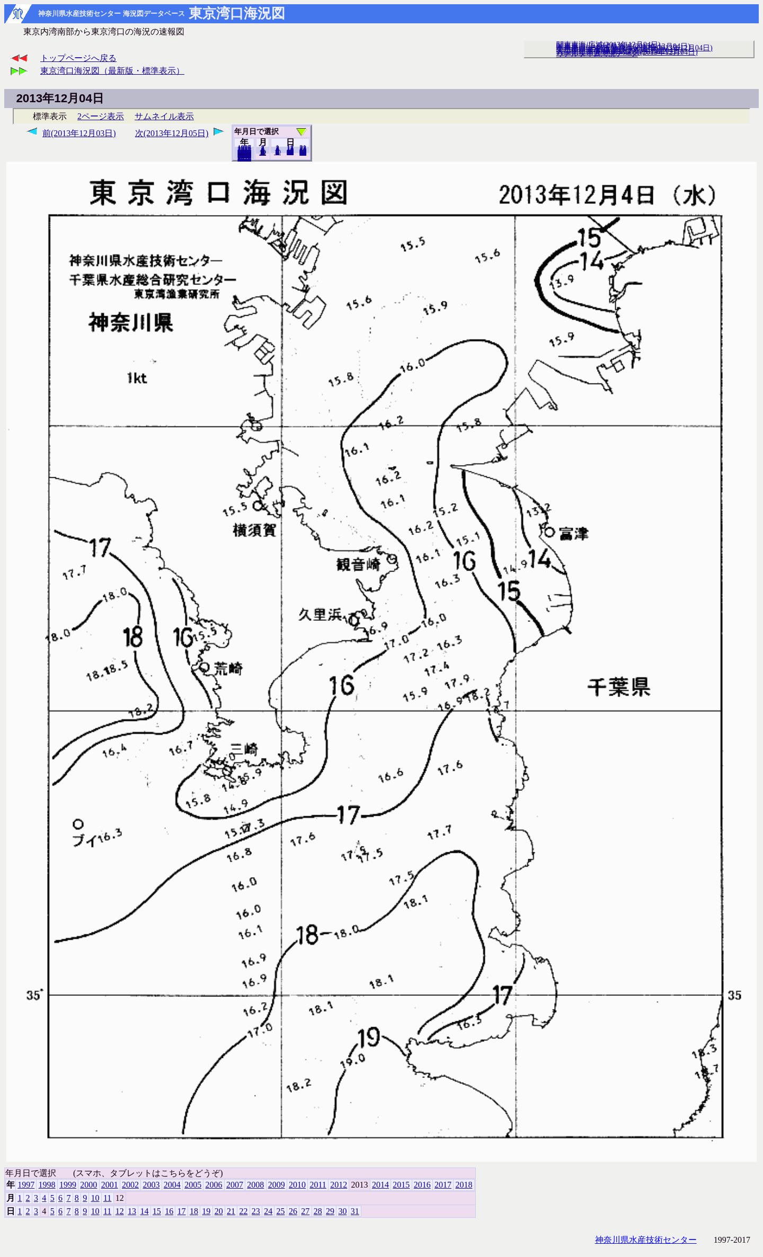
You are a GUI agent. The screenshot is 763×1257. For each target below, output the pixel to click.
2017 (442, 1184)
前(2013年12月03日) (79, 133)
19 (206, 1211)
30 (342, 1211)
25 (281, 1211)
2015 (401, 1184)
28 (318, 1211)
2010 (297, 1184)
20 (290, 152)
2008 (255, 1184)
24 (268, 1211)
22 (243, 1211)
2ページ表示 (100, 116)
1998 (47, 1184)
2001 (109, 1184)
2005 (192, 1184)
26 (293, 1211)
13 (132, 1211)
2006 (214, 1184)
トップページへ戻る (78, 58)
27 (305, 1211)
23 (256, 1211)
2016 (422, 1184)
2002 (130, 1184)
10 (277, 152)
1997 (25, 1184)
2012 (338, 1184)
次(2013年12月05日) (172, 133)
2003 (151, 1184)
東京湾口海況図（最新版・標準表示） (112, 70)
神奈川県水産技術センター (646, 1239)
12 (120, 1211)
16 (169, 1211)
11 (262, 152)
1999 (67, 1184)
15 (157, 1211)
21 (231, 1211)
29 (330, 1211)
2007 (234, 1184)
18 (194, 1211)
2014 (380, 1184)
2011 (317, 1184)
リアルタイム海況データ (597, 53)
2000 (88, 1184)
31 (302, 152)
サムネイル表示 (164, 116)
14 (144, 1211)
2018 (244, 158)
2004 (172, 1184)
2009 (276, 1184)
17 (182, 1211)
